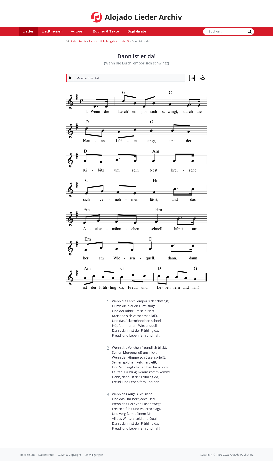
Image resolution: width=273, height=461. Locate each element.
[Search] (228, 31)
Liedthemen (52, 31)
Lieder (28, 31)
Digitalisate (136, 31)
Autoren (78, 31)
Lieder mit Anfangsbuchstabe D (109, 41)
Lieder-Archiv (78, 41)
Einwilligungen (94, 454)
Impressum (27, 454)
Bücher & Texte (106, 31)
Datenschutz (46, 454)
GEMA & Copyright (69, 454)
